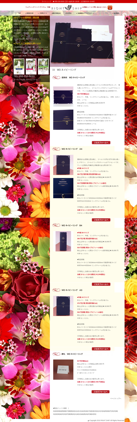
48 (91, 414)
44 (82, 414)
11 (76, 411)
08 (69, 411)
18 (91, 411)
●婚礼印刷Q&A (56, 13)
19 (93, 411)
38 (69, 414)
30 (116, 411)
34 (60, 414)
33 (58, 414)
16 (86, 411)
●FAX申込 (68, 13)
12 (78, 411)
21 (97, 411)
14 (82, 411)
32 (56, 414)
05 (63, 411)
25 (106, 411)
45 (84, 414)
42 (78, 414)
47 (88, 414)
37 (67, 414)
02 (56, 411)
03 (58, 411)
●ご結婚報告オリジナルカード (85, 13)
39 (71, 414)
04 (60, 411)
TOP (19, 13)
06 (65, 411)
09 (71, 411)
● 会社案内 (115, 13)
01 (54, 411)
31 (54, 414)
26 (108, 411)
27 (110, 411)
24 (104, 411)
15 (84, 411)
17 (88, 411)
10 (73, 411)
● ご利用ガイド (42, 13)
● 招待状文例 (29, 13)
